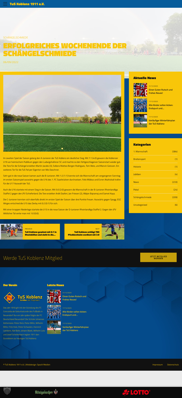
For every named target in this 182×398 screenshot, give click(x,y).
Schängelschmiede (15, 37)
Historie (137, 166)
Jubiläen (137, 174)
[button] (7, 391)
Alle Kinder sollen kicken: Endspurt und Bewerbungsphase (161, 108)
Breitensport (139, 159)
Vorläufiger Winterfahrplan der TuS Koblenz (162, 122)
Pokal (136, 189)
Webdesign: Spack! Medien (38, 364)
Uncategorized (140, 204)
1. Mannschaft (140, 151)
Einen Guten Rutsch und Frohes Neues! (161, 91)
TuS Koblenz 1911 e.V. (27, 4)
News (136, 182)
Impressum (158, 364)
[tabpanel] (62, 113)
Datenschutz (173, 364)
